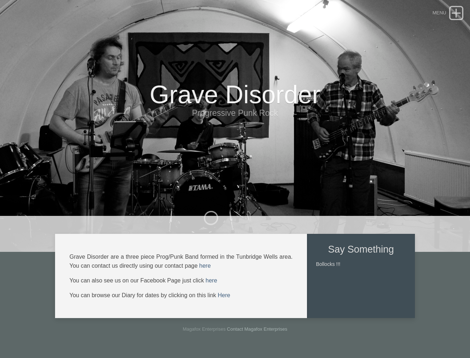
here (205, 266)
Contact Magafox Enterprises (257, 329)
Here (224, 295)
